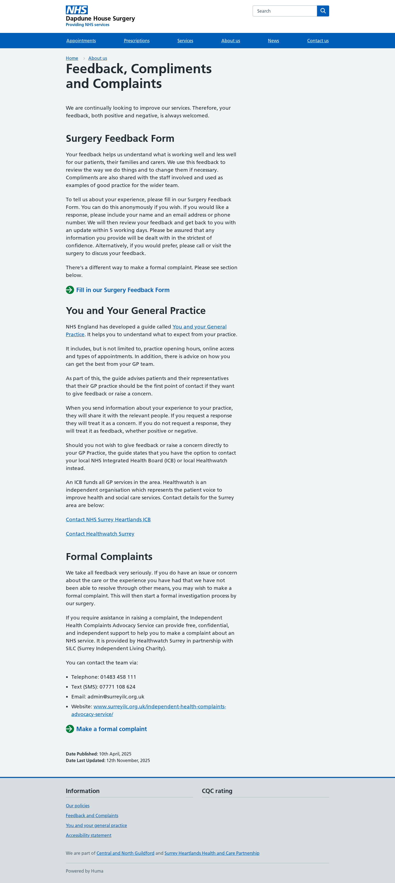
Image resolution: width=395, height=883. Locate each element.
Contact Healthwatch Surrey (100, 534)
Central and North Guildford (125, 853)
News (273, 40)
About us (230, 40)
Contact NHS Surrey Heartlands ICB (108, 519)
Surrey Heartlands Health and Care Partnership (212, 853)
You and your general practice (96, 825)
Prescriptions (136, 40)
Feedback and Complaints (92, 815)
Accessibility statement (88, 835)
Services (185, 40)
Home (72, 58)
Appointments (81, 40)
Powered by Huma (84, 871)
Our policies (77, 805)
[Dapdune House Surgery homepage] (100, 16)
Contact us (318, 40)
